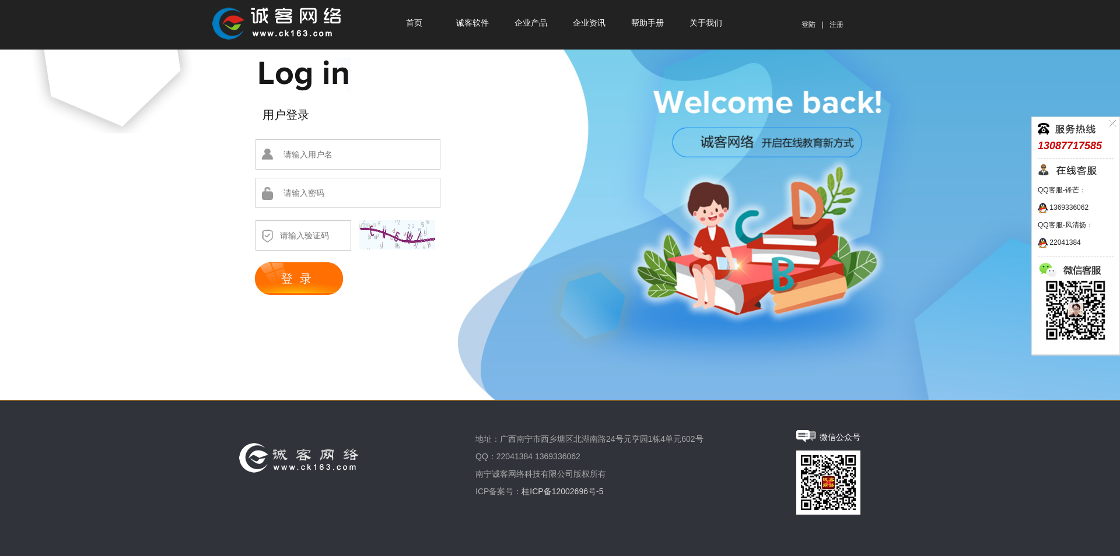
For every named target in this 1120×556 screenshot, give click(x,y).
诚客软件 (472, 23)
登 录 (296, 278)
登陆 (809, 24)
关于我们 (706, 23)
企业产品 (530, 23)
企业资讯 (589, 23)
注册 (837, 24)
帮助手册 (647, 23)
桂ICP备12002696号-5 (562, 491)
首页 (414, 23)
